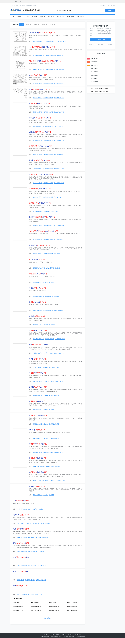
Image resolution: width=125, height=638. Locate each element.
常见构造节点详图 (59, 225)
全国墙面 (21, 557)
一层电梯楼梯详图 (43, 537)
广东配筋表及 (42, 47)
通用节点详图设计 (30, 580)
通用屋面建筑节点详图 (39, 268)
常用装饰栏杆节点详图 (101, 89)
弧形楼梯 (45, 438)
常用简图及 (39, 89)
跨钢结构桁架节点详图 (101, 91)
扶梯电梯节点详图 (22, 537)
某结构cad (37, 302)
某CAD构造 (38, 415)
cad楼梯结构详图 (48, 310)
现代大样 (21, 586)
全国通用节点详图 (22, 565)
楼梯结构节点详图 (37, 282)
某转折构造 (38, 359)
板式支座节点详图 (36, 610)
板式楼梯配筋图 (53, 602)
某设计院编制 (42, 33)
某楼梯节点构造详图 (48, 381)
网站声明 (58, 634)
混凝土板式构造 (58, 126)
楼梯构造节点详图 (60, 339)
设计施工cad (40, 203)
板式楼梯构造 (16, 602)
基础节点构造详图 (49, 480)
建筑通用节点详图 (48, 353)
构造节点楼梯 (59, 381)
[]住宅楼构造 (45, 61)
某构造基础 (38, 472)
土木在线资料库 (14, 5)
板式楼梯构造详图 (37, 83)
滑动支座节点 (57, 254)
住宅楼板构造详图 (48, 69)
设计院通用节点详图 (51, 41)
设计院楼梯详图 (62, 41)
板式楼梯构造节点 (48, 83)
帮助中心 (64, 634)
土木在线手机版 (77, 634)
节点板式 (52, 24)
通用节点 (42, 16)
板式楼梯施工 (94, 78)
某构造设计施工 (41, 174)
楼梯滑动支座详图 (37, 254)
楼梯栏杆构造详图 (54, 395)
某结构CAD (38, 401)
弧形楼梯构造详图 (22, 509)
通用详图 (34, 16)
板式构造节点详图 (48, 239)
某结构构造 (38, 373)
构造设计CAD (40, 146)
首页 (16, 1)
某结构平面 (38, 444)
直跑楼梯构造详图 (22, 551)
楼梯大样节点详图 (22, 594)
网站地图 (70, 634)
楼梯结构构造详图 (37, 381)
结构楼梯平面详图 (37, 452)
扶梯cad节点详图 (32, 537)
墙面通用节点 (42, 565)
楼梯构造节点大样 (49, 339)
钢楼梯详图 (52, 324)
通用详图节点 (94, 68)
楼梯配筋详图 (60, 55)
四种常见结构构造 (42, 217)
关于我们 (46, 634)
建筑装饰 (21, 515)
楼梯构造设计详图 (54, 367)
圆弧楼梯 (56, 296)
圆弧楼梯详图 (49, 296)
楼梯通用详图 (80, 16)
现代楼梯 (30, 594)
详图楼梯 (51, 282)
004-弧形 (37, 430)
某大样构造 (38, 330)
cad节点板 (55, 211)
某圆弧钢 (37, 316)
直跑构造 (21, 543)
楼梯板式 (36, 24)
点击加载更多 (47, 618)
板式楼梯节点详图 (59, 83)
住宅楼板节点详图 (37, 69)
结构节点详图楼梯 (48, 452)
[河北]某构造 (40, 132)
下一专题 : (91, 91)
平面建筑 (37, 486)
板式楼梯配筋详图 (51, 55)
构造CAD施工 (40, 189)
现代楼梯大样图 (38, 594)
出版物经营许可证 (81, 636)
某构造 (38, 75)
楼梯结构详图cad (58, 310)
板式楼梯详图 (60, 16)
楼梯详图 (45, 282)
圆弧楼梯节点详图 (37, 324)
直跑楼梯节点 (42, 551)
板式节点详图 (94, 62)
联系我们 (52, 634)
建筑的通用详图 (50, 268)
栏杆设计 (21, 571)
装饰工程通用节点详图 (23, 523)
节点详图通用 (94, 71)
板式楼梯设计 (94, 75)
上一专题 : (91, 89)
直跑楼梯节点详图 (32, 551)
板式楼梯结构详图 (59, 98)
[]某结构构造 (43, 231)
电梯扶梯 (21, 529)
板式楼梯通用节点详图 (31, 5)
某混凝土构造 (40, 118)
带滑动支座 (39, 245)
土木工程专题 (22, 5)
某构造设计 (38, 458)
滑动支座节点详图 (48, 254)
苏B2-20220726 (72, 636)
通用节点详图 (94, 65)
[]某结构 (38, 274)
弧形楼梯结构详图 (54, 438)
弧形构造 (21, 501)
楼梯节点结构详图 (59, 452)
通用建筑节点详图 (59, 353)
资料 (21, 1)
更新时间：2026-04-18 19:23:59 (107, 5)
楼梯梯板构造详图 (37, 112)
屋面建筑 (37, 259)
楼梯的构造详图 (50, 466)
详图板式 (44, 24)
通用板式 (28, 24)
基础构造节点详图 (60, 480)
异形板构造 (39, 160)
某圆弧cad (37, 288)
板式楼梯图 (51, 16)
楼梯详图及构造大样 (38, 339)
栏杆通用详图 (20, 580)
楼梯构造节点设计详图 (39, 466)
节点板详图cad (47, 211)
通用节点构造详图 (59, 69)
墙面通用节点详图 (32, 565)
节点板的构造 (57, 197)
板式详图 (26, 16)
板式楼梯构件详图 (54, 606)
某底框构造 (38, 387)
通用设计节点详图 (41, 580)
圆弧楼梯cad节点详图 (38, 296)
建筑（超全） (39, 345)
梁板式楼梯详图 (35, 602)
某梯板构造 (39, 103)
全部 (21, 24)
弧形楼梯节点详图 (37, 438)
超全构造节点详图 (37, 353)
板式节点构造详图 (59, 239)
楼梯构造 (45, 367)
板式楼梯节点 (70, 16)
